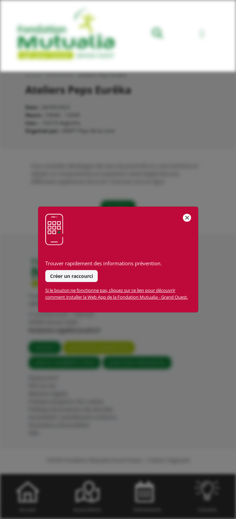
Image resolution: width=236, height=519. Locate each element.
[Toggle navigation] (202, 34)
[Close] (187, 218)
